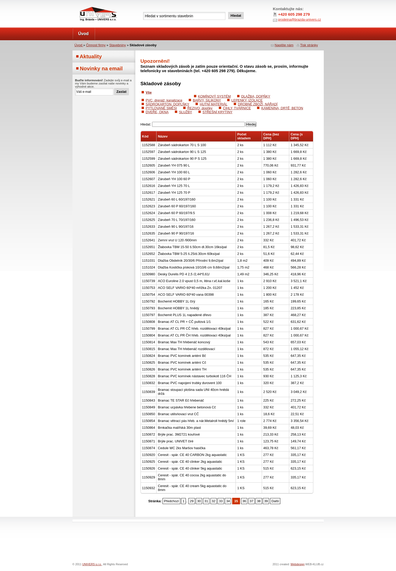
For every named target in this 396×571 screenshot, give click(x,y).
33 (220, 501)
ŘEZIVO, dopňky (200, 108)
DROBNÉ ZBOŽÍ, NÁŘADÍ (257, 104)
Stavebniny (117, 45)
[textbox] (184, 16)
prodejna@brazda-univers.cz (299, 19)
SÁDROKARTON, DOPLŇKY (167, 104)
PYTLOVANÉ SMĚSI (161, 108)
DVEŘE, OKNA (157, 112)
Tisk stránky (309, 45)
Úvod (83, 33)
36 (244, 501)
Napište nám (284, 45)
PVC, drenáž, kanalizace (164, 100)
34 (228, 501)
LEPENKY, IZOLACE (247, 100)
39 (266, 501)
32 (213, 501)
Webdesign (298, 564)
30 (199, 501)
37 (251, 501)
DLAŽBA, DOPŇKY (255, 96)
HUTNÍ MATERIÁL (213, 104)
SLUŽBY (185, 112)
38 (258, 501)
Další (275, 501)
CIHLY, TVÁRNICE (237, 108)
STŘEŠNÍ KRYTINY (217, 112)
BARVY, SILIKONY (207, 100)
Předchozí (171, 501)
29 (191, 501)
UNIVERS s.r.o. (87, 5)
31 (206, 501)
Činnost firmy (96, 45)
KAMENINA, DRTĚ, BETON (282, 108)
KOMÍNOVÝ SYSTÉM (214, 96)
